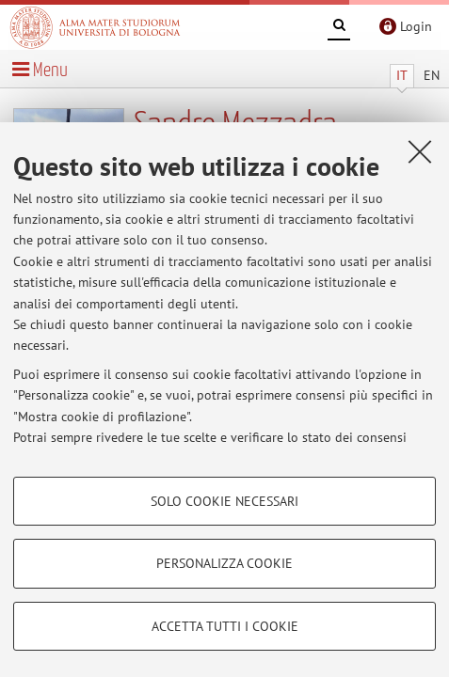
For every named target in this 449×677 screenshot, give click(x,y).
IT (402, 75)
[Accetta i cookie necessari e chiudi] (420, 151)
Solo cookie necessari (224, 501)
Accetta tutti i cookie (225, 626)
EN (432, 75)
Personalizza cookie (224, 563)
